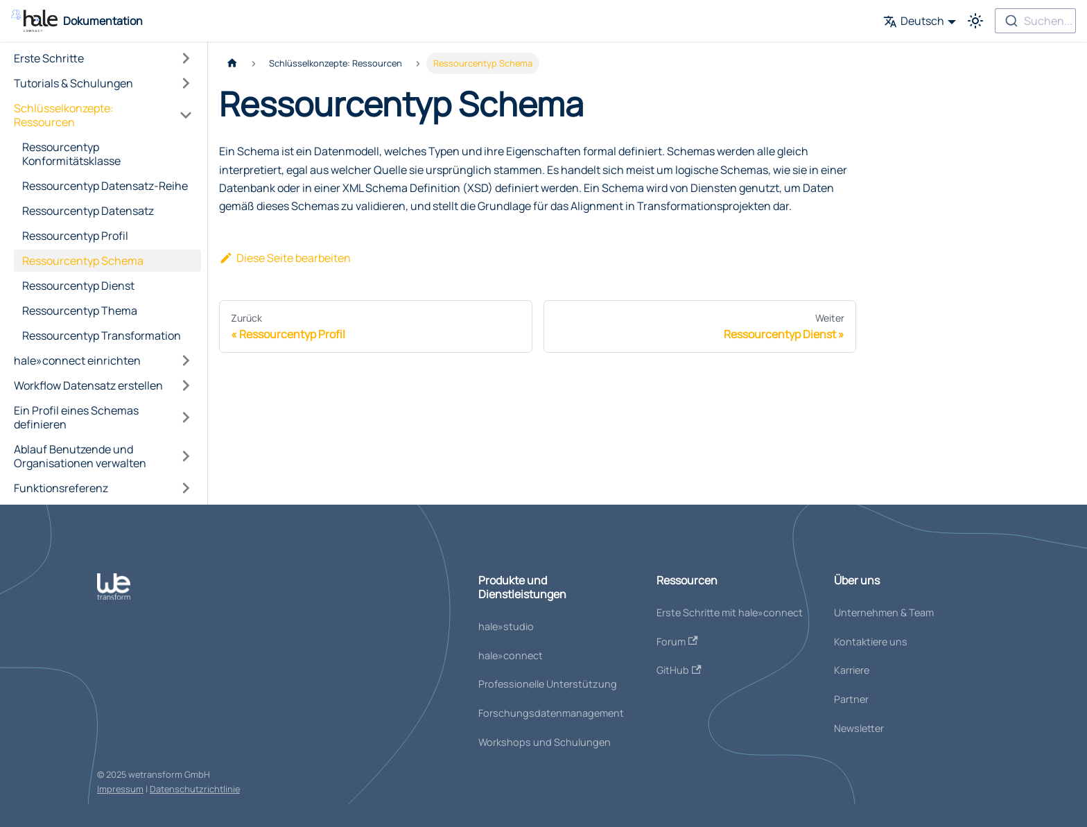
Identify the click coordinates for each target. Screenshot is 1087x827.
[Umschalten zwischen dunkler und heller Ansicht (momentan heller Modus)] (975, 21)
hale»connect (510, 655)
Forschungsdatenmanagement (551, 713)
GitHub (679, 670)
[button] (103, 58)
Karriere (851, 670)
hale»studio (506, 626)
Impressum (120, 789)
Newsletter (859, 728)
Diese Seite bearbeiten (285, 257)
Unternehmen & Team (884, 612)
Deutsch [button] (913, 20)
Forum (677, 641)
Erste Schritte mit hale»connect (729, 612)
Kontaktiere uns (870, 641)
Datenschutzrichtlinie (195, 789)
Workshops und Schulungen (544, 742)
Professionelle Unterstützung (547, 683)
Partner (851, 699)
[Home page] (232, 63)
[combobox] (1035, 20)
